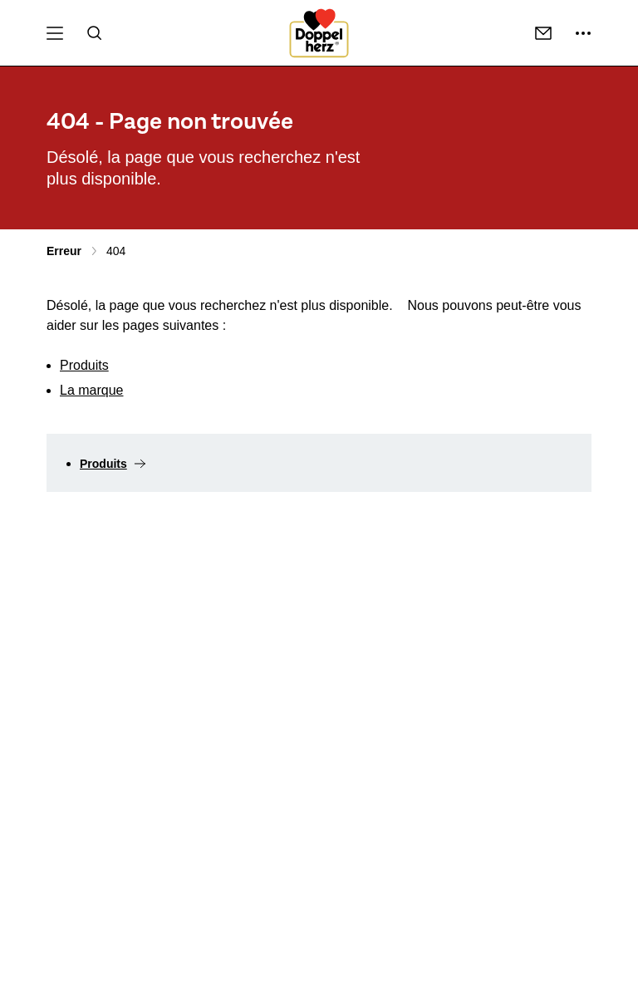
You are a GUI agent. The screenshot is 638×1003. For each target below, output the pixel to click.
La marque (92, 390)
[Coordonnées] (543, 33)
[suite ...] (583, 33)
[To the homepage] (319, 33)
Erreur (64, 251)
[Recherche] (94, 33)
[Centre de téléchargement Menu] (55, 33)
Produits (84, 365)
